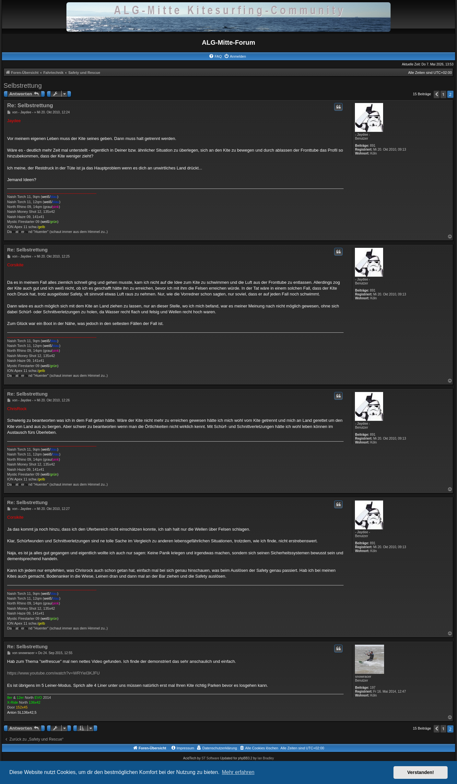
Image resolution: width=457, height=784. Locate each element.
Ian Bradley (265, 758)
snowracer (363, 676)
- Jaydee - (362, 134)
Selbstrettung (23, 85)
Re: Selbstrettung (30, 105)
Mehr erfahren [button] (238, 772)
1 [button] (443, 94)
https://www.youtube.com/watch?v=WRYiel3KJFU (53, 673)
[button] (436, 94)
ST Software (210, 758)
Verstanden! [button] (420, 772)
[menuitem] (215, 56)
